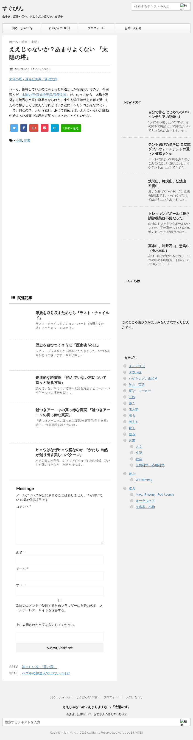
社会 (139, 459)
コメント (23, 507)
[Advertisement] (59, 184)
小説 (19, 140)
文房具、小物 (145, 507)
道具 (132, 488)
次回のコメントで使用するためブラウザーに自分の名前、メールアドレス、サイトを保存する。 (59, 607)
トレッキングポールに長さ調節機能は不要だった (169, 215)
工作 (132, 397)
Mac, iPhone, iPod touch (155, 494)
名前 (20, 553)
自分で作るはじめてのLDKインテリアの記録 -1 (169, 114)
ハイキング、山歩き (143, 378)
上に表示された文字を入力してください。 (46, 625)
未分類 (133, 409)
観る (132, 434)
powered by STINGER (128, 732)
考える (133, 422)
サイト (21, 585)
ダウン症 (135, 372)
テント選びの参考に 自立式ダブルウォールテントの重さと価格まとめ (169, 149)
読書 (27, 140)
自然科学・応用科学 (150, 465)
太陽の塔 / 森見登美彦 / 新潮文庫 (33, 79)
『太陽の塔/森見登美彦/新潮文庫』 (44, 94)
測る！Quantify (22, 28)
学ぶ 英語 (137, 385)
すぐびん (12, 8)
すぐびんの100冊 (59, 28)
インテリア (137, 366)
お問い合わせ (133, 28)
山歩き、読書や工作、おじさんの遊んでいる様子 (96, 714)
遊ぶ (132, 474)
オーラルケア (145, 501)
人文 (139, 446)
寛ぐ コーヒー (140, 391)
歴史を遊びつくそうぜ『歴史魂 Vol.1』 (68, 345)
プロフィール (96, 28)
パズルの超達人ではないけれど (46, 673)
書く (132, 403)
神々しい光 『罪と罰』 (39, 667)
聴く (132, 428)
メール (22, 569)
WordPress (144, 480)
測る (132, 415)
